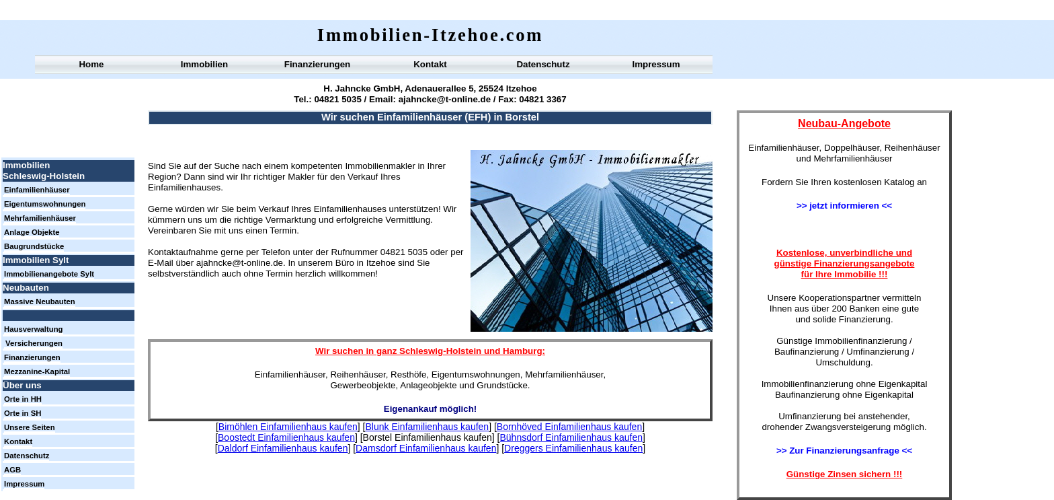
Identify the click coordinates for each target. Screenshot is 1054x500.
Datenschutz (542, 64)
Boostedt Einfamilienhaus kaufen (286, 437)
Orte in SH (22, 413)
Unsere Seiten (29, 427)
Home (91, 64)
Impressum (656, 64)
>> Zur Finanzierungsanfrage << (844, 450)
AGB (12, 470)
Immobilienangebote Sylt (49, 274)
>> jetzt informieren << (844, 206)
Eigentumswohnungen (44, 204)
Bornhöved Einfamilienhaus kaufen (569, 426)
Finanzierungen (317, 64)
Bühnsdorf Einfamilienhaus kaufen (571, 437)
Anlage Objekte (31, 232)
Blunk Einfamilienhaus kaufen (427, 426)
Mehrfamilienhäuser (40, 218)
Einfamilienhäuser (37, 190)
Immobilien (204, 64)
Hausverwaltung (33, 329)
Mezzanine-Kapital (37, 371)
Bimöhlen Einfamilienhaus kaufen (288, 426)
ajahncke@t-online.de (443, 99)
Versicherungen (34, 343)
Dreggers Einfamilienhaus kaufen (573, 448)
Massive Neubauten (39, 301)
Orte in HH (23, 399)
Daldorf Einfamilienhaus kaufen (283, 448)
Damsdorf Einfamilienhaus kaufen (426, 448)
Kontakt (430, 64)
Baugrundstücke (34, 246)
